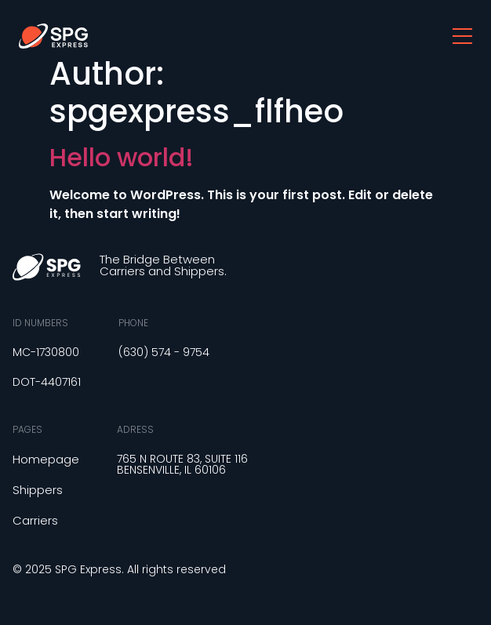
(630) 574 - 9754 (163, 352)
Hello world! (121, 157)
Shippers (38, 490)
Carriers (35, 520)
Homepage (46, 459)
